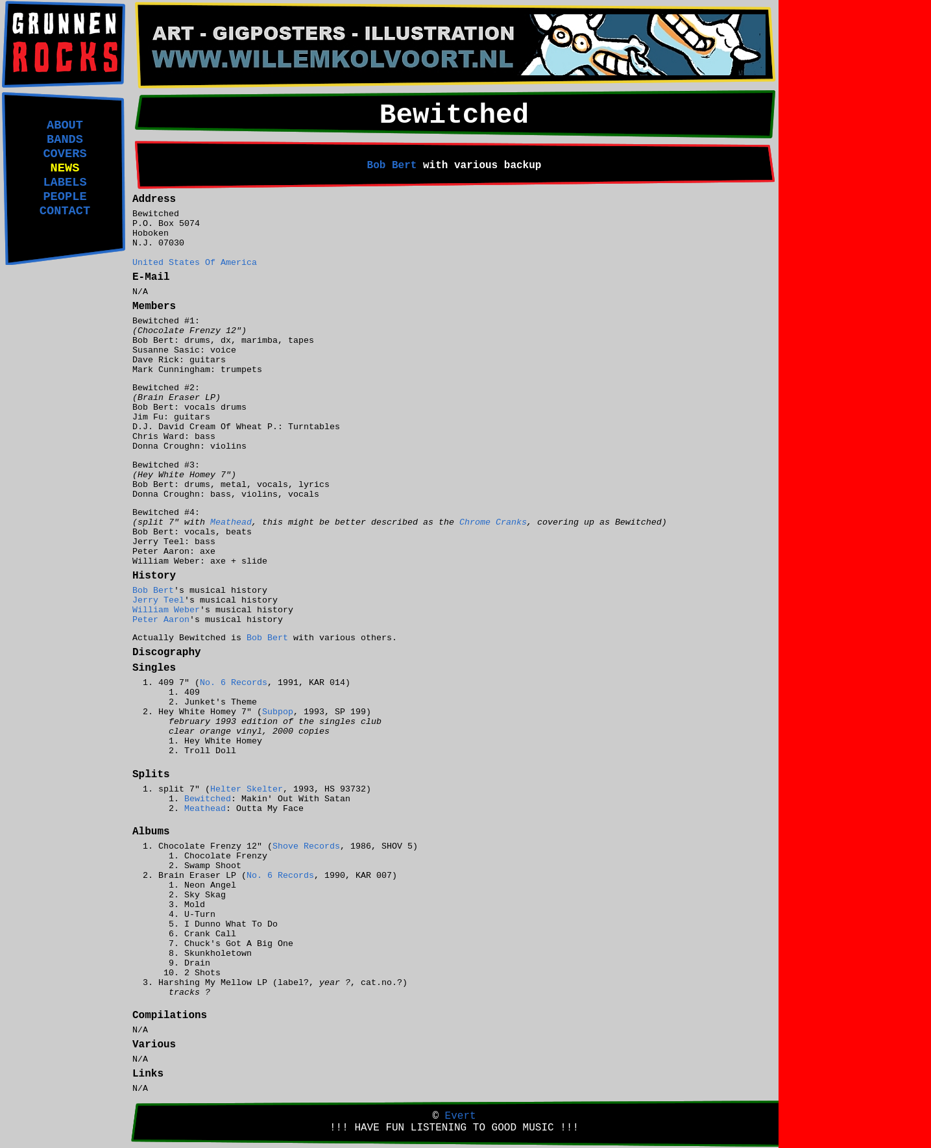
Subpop (277, 712)
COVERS (64, 154)
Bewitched (207, 799)
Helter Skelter (246, 789)
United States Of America (194, 263)
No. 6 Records (233, 683)
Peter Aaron (160, 620)
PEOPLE (64, 197)
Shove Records (306, 846)
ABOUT (65, 125)
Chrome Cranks (493, 522)
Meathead (231, 522)
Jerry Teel (158, 600)
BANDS (65, 139)
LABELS (64, 182)
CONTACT (65, 211)
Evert (460, 1116)
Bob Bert (392, 165)
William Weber (166, 610)
